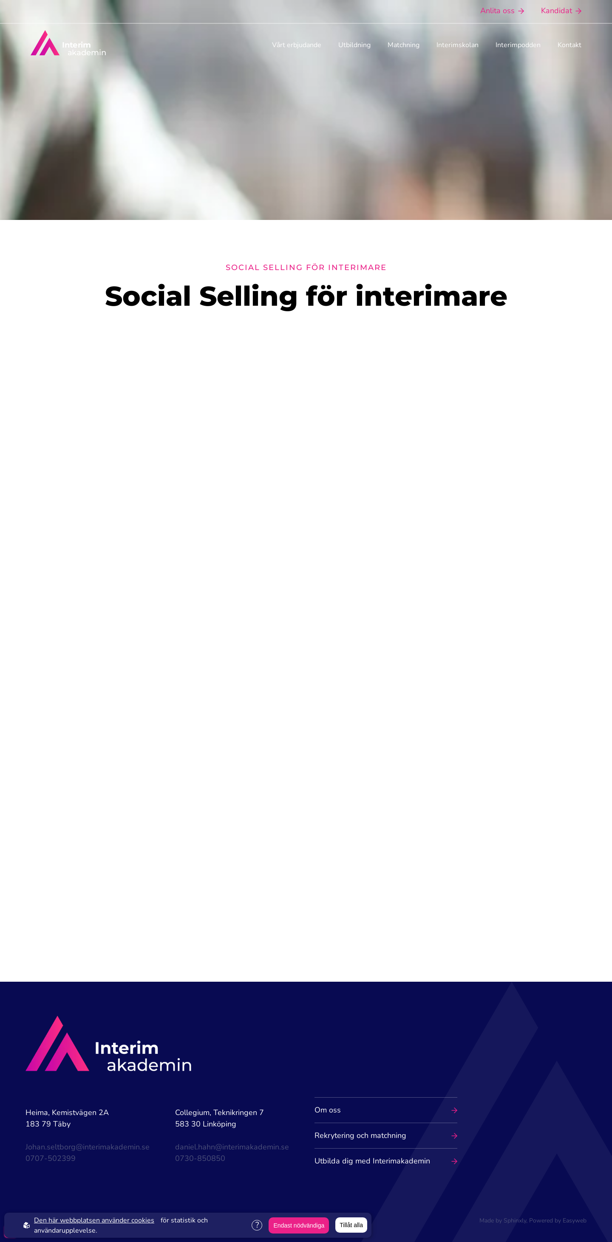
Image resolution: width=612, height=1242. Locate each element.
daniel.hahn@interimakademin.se (232, 1147)
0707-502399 (51, 1158)
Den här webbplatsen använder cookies (94, 1220)
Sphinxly (515, 1221)
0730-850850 (200, 1158)
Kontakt (569, 45)
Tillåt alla (351, 1225)
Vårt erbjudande (296, 45)
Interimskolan (457, 45)
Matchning (403, 45)
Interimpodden (518, 45)
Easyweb (574, 1221)
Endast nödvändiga (298, 1225)
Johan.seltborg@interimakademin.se (88, 1147)
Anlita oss (502, 11)
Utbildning (354, 45)
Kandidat (561, 11)
